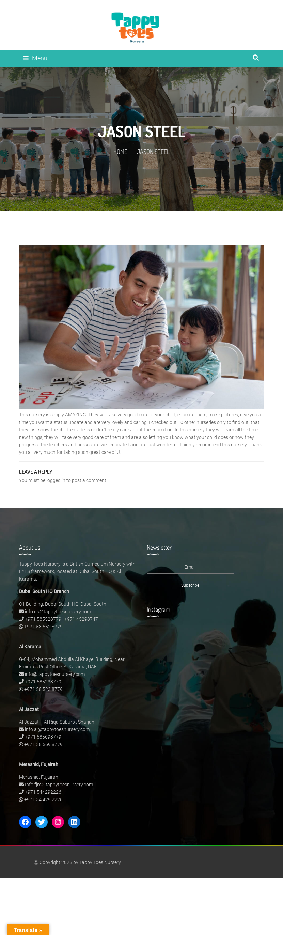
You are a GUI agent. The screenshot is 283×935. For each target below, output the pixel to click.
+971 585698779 (43, 737)
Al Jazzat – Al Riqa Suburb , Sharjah (56, 722)
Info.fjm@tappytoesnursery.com (59, 784)
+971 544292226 (43, 792)
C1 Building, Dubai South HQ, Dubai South (62, 604)
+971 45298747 (81, 619)
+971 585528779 (43, 619)
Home (120, 151)
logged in (55, 480)
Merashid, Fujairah (38, 777)
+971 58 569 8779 (43, 744)
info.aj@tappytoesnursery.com (57, 729)
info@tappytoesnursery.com (55, 674)
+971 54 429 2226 (43, 799)
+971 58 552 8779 (43, 626)
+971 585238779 (43, 681)
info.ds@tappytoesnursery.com (58, 611)
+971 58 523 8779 (43, 689)
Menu (35, 58)
